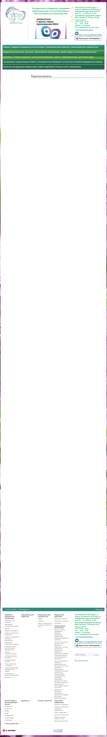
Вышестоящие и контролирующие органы (78, 52)
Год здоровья (9, 62)
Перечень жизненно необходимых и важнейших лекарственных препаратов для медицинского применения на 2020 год (61, 634)
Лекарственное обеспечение (46, 52)
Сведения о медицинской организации (28, 47)
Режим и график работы (60, 712)
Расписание (57, 623)
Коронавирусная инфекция (49, 62)
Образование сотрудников (61, 621)
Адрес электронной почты (61, 721)
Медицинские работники (13, 52)
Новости (57, 57)
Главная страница (10, 609)
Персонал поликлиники (60, 618)
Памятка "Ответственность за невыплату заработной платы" (45, 625)
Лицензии (7, 628)
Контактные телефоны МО (61, 714)
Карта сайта (99, 609)
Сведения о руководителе (11, 630)
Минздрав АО (8, 708)
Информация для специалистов (84, 47)
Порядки (40, 618)
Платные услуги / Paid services (68, 67)
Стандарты (41, 621)
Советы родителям (46, 67)
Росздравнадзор (9, 715)
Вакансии (29, 52)
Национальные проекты (26, 62)
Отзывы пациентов (22, 57)
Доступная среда (86, 57)
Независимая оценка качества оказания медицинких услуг (10, 648)
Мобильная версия (82, 660)
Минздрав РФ (8, 706)
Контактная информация (42, 57)
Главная (6, 47)
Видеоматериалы (24, 609)
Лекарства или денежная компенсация (20, 67)
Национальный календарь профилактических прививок (12, 669)
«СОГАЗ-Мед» (8, 720)
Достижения (8, 677)
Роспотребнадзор (9, 717)
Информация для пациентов (58, 47)
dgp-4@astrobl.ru (86, 30)
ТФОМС (7, 713)
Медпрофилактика (70, 57)
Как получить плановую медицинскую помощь (82, 62)
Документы (8, 57)
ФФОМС (7, 711)
